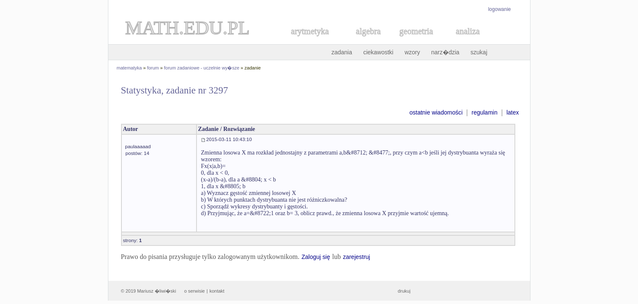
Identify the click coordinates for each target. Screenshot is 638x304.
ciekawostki (378, 52)
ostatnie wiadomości (436, 112)
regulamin (484, 112)
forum (153, 67)
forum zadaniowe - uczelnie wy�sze (202, 67)
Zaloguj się (316, 256)
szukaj (479, 52)
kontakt (217, 290)
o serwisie (194, 290)
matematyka (129, 67)
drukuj (404, 290)
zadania (341, 52)
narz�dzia (445, 52)
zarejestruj (356, 256)
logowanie (499, 9)
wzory (412, 52)
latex (512, 112)
